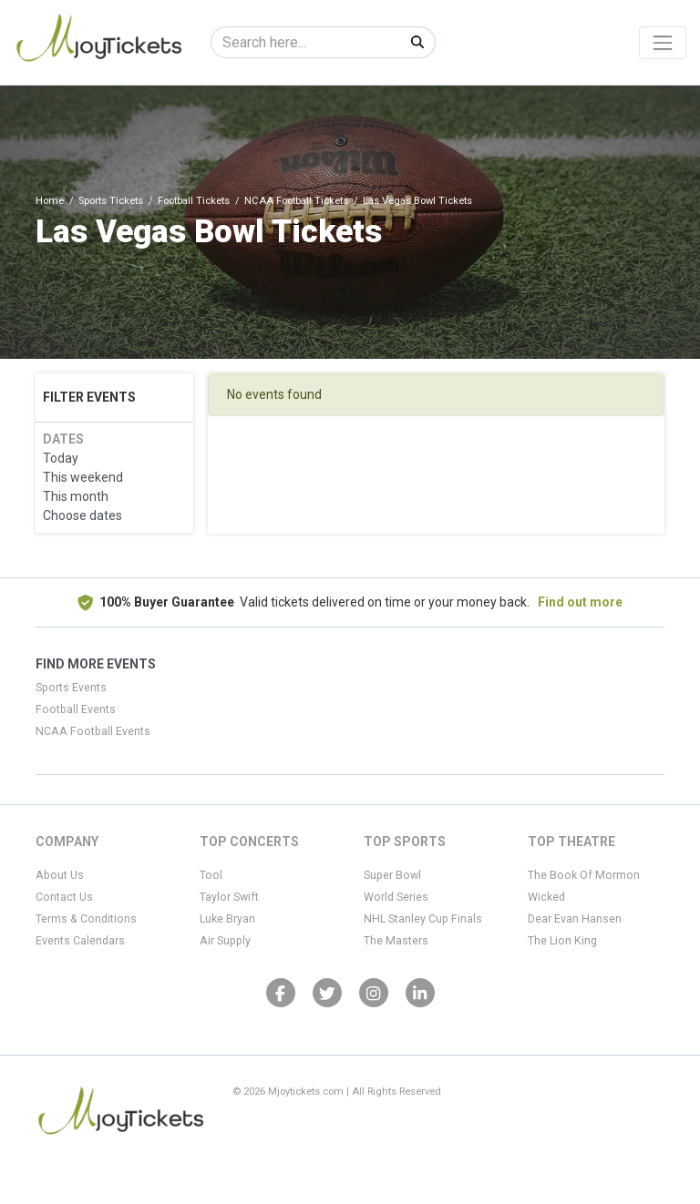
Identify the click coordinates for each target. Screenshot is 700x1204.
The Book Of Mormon (584, 875)
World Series (396, 897)
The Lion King (562, 940)
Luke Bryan (227, 919)
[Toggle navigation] (662, 42)
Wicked (546, 897)
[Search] (306, 42)
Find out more (580, 602)
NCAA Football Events (93, 731)
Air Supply (225, 940)
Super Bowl (392, 875)
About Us (60, 875)
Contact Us (64, 897)
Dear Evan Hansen (575, 919)
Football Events (76, 709)
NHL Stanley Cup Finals (423, 919)
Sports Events (71, 687)
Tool (211, 875)
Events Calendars (80, 940)
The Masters (396, 940)
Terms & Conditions (86, 919)
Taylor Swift (229, 897)
